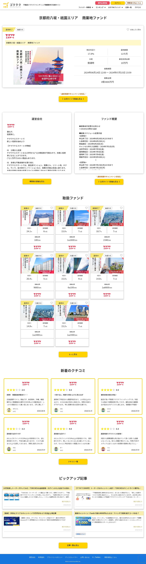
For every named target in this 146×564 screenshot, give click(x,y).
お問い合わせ (85, 557)
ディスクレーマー (71, 557)
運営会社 (32, 557)
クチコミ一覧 (73, 462)
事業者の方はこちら (134, 3)
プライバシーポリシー (54, 557)
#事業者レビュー (80, 534)
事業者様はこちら (110, 557)
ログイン (118, 3)
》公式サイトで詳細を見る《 (73, 99)
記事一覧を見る (73, 545)
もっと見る (73, 354)
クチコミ (138, 7)
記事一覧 (129, 7)
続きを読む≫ (66, 501)
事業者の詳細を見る (37, 181)
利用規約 (41, 557)
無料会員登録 (102, 3)
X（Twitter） (97, 557)
